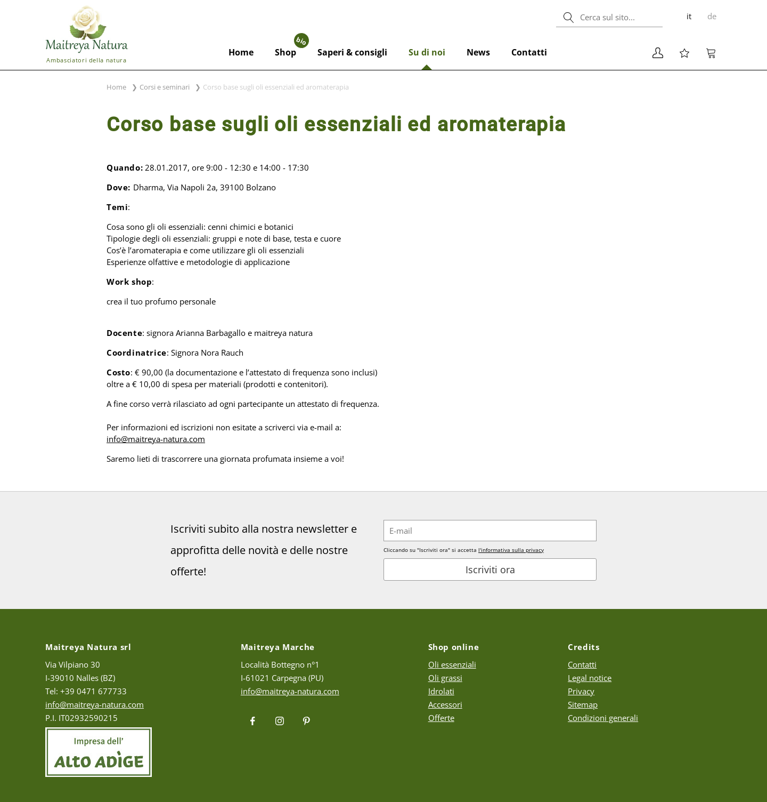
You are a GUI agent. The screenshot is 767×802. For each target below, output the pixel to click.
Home (241, 52)
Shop (291, 46)
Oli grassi (445, 677)
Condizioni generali (603, 717)
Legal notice (589, 677)
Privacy (581, 691)
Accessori (445, 704)
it (689, 16)
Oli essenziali (452, 664)
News (478, 52)
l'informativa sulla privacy (511, 550)
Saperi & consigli (352, 52)
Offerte (441, 717)
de (711, 16)
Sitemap (583, 704)
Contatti (529, 52)
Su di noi (427, 52)
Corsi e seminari (165, 87)
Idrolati (441, 691)
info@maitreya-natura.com (94, 704)
